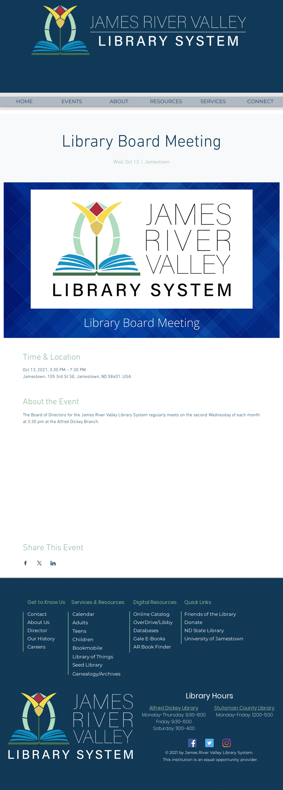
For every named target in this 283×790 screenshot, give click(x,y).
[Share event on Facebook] (25, 563)
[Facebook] (192, 743)
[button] (260, 101)
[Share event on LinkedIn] (53, 563)
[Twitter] (209, 743)
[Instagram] (226, 743)
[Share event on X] (39, 563)
